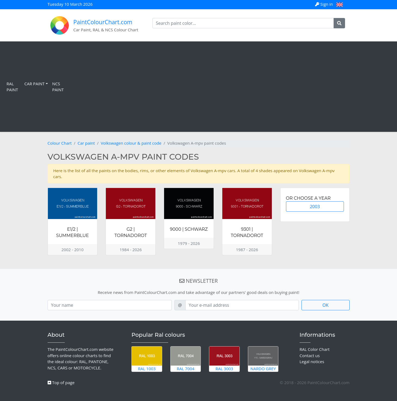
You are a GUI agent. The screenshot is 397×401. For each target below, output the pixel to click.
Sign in (324, 4)
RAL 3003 (224, 359)
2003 (315, 206)
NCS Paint (58, 87)
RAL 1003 (147, 359)
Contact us (310, 355)
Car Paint (34, 83)
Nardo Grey (263, 359)
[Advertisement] (230, 86)
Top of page (61, 382)
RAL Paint (12, 87)
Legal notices (312, 361)
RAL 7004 (186, 359)
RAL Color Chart (315, 349)
